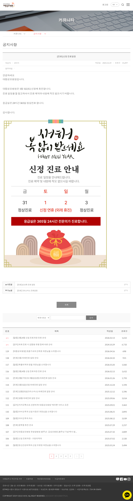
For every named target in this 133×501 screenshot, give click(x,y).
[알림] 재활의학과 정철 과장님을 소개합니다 (32, 365)
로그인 (105, 4)
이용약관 (29, 479)
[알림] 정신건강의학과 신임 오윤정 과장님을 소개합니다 (37, 445)
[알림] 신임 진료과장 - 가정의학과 (27, 439)
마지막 (81, 456)
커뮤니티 (17, 34)
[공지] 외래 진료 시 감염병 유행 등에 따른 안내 (32, 345)
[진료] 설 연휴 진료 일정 (26, 285)
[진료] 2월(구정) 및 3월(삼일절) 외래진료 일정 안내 (34, 378)
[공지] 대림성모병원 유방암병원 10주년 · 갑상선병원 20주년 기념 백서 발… (45, 432)
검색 (91, 318)
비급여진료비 (60, 479)
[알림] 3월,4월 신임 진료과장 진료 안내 (29, 338)
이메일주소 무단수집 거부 (12, 479)
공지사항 (37, 34)
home (5, 33)
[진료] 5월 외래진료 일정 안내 (25, 358)
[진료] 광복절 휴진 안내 (23, 425)
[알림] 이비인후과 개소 (23, 418)
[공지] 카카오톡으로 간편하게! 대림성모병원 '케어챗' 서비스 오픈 (41, 405)
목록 (66, 305)
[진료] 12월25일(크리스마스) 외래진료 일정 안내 (34, 392)
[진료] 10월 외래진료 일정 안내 (26, 398)
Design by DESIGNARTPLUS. (57, 496)
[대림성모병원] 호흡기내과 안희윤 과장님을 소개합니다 (37, 351)
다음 (77, 456)
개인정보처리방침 (44, 479)
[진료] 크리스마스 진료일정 (27, 291)
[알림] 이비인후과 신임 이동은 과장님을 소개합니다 (35, 412)
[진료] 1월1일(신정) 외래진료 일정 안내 (29, 385)
